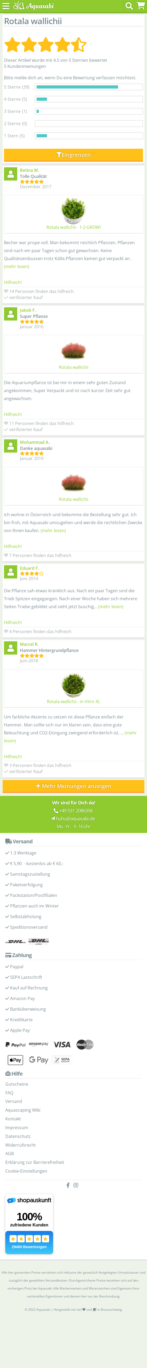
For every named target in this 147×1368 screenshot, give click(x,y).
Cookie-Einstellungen (26, 1171)
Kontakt (13, 1119)
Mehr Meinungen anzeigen (73, 786)
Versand (13, 1101)
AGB (9, 1153)
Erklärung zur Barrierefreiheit (34, 1162)
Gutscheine (16, 1084)
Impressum (16, 1127)
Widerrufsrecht (20, 1145)
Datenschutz (18, 1136)
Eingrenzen (73, 154)
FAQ (9, 1093)
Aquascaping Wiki (22, 1110)
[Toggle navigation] (6, 6)
